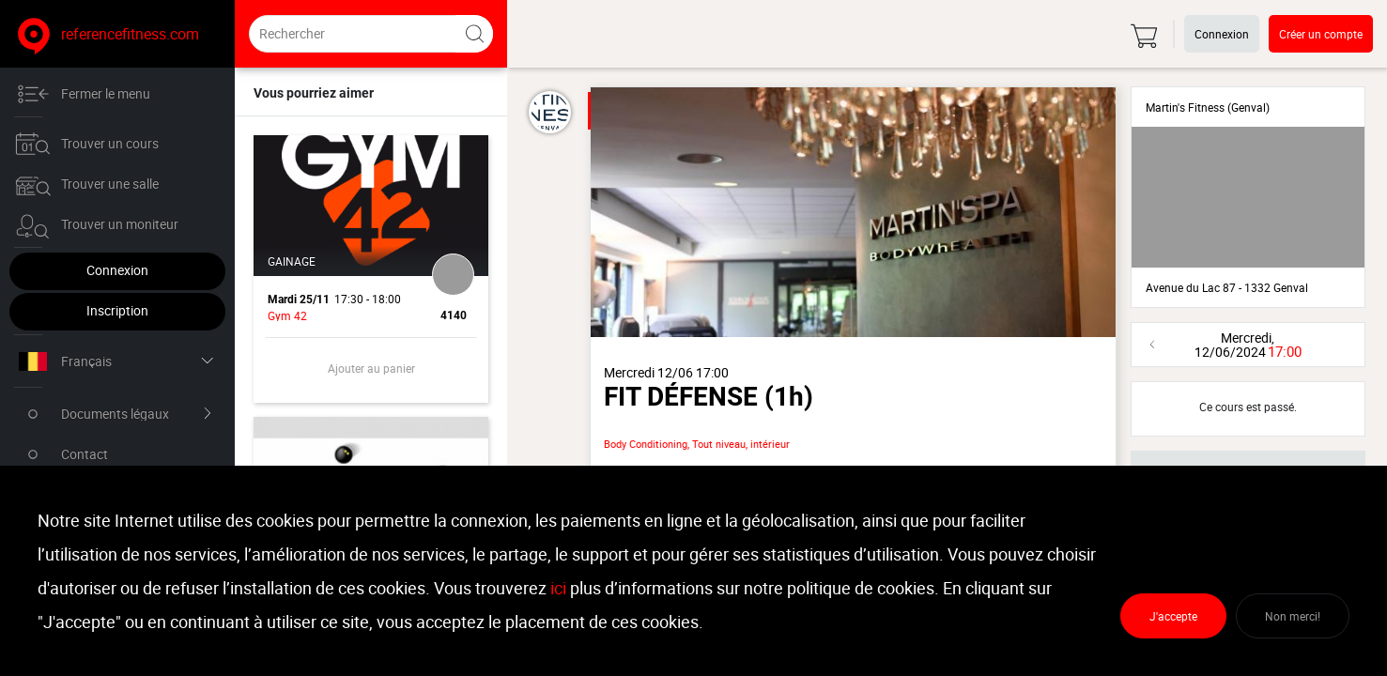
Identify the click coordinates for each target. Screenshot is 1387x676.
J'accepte (1173, 615)
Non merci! (1292, 615)
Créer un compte (1321, 33)
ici (558, 587)
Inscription (117, 310)
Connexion (117, 270)
